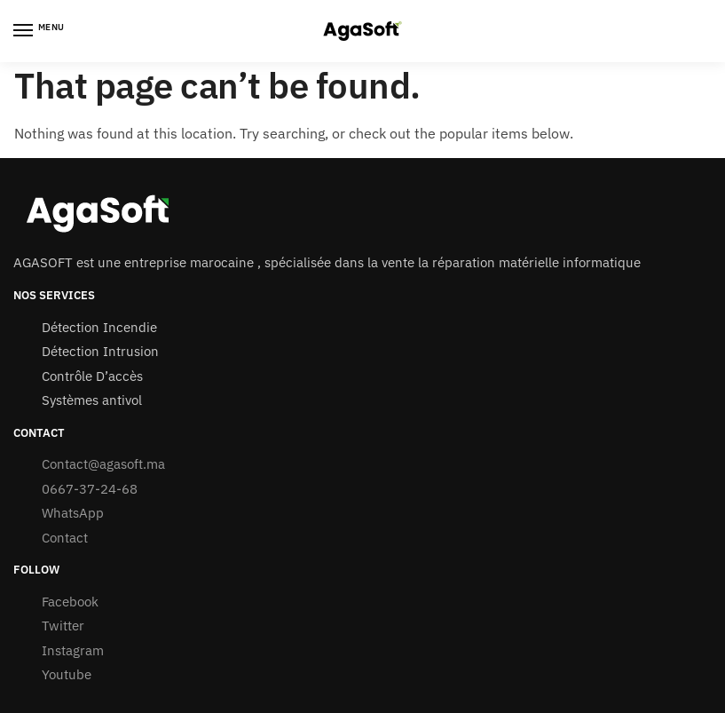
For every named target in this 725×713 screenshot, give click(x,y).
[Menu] (40, 31)
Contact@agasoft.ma (103, 464)
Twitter (63, 625)
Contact (66, 537)
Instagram (73, 650)
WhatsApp (73, 512)
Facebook (70, 601)
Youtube (66, 674)
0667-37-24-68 (90, 488)
